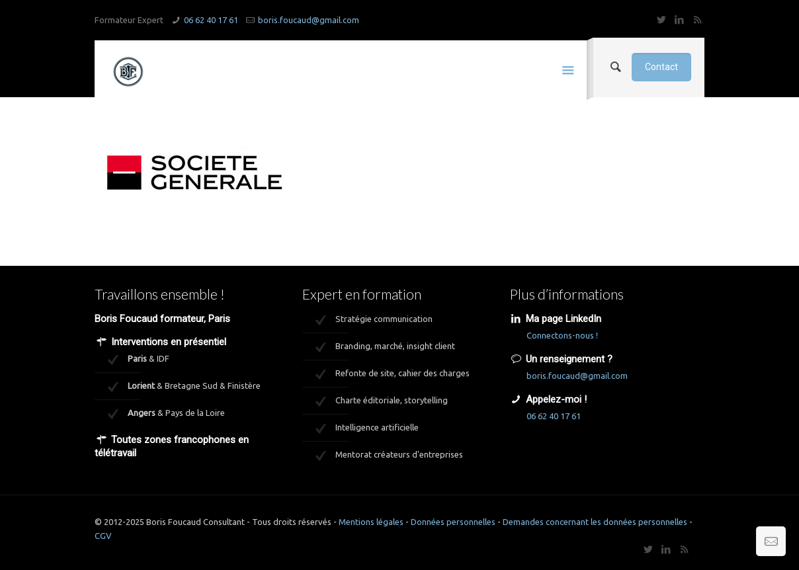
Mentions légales (371, 521)
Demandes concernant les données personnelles (595, 521)
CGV (103, 535)
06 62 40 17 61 (211, 19)
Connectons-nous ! (562, 335)
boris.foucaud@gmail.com (308, 19)
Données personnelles (453, 521)
